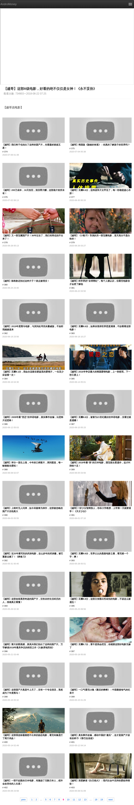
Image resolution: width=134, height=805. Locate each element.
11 (74, 799)
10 (68, 799)
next (110, 799)
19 (101, 799)
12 (79, 799)
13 (85, 799)
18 (96, 799)
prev (23, 799)
